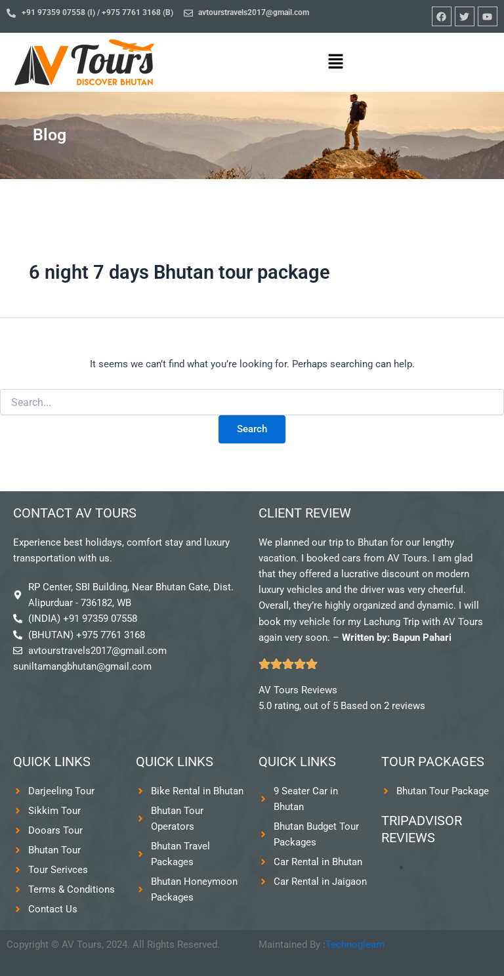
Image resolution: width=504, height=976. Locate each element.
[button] (336, 62)
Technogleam (355, 944)
